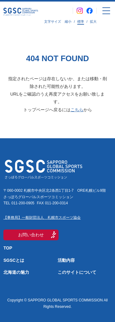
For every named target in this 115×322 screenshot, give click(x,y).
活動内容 (66, 260)
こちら (77, 109)
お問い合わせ (31, 234)
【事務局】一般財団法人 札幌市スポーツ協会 (42, 217)
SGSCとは (13, 260)
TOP (7, 247)
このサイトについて (77, 272)
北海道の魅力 (16, 272)
